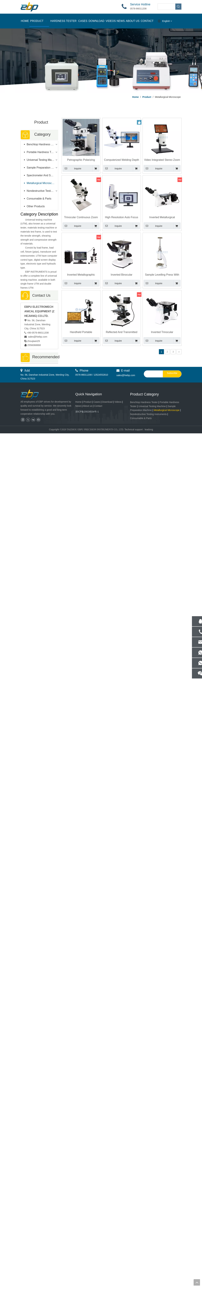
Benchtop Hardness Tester (42, 144)
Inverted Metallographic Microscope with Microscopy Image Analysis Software (39, 451)
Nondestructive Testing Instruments (42, 190)
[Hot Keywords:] (178, 7)
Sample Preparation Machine (42, 167)
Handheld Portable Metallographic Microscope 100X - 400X (81, 332)
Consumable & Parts (39, 198)
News (78, 1267)
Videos (118, 1263)
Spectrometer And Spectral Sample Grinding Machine (42, 175)
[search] (152, 1235)
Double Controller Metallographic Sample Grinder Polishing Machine (39, 995)
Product (87, 1263)
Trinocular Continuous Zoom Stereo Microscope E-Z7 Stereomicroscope (81, 217)
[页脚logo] (32, 1256)
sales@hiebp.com (37, 336)
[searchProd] (166, 7)
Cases (96, 1263)
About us (87, 1267)
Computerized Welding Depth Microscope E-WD (121, 160)
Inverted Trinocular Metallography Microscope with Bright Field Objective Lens (162, 332)
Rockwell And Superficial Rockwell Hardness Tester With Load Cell (39, 1042)
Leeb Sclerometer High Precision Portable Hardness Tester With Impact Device (39, 592)
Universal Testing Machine (42, 159)
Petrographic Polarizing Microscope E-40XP (81, 160)
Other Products (36, 206)
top (197, 1282)
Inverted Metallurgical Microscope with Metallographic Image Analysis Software (162, 217)
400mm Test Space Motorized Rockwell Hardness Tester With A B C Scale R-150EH (39, 545)
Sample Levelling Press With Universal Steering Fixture (162, 274)
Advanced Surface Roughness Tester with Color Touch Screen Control (39, 404)
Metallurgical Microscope (41, 183)
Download (107, 1263)
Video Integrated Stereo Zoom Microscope (162, 160)
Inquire (72, 168)
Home (78, 1263)
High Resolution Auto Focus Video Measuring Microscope (121, 217)
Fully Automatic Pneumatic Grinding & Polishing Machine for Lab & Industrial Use (39, 1218)
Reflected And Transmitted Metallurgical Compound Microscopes (39, 686)
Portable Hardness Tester (42, 152)
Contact (98, 1267)
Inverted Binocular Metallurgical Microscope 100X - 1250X (121, 274)
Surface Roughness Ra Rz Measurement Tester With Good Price (39, 498)
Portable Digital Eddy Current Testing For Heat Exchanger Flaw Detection (39, 905)
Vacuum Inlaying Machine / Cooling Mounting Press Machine (39, 639)
